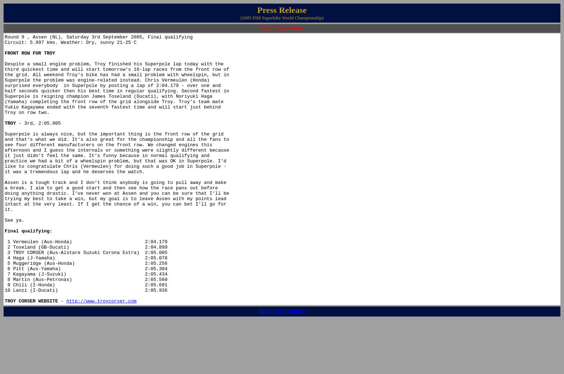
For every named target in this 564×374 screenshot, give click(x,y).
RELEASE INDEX (282, 365)
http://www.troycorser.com (102, 354)
